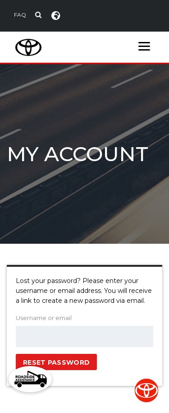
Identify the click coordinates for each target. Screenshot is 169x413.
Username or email (44, 317)
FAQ (20, 14)
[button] (30, 379)
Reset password (56, 362)
